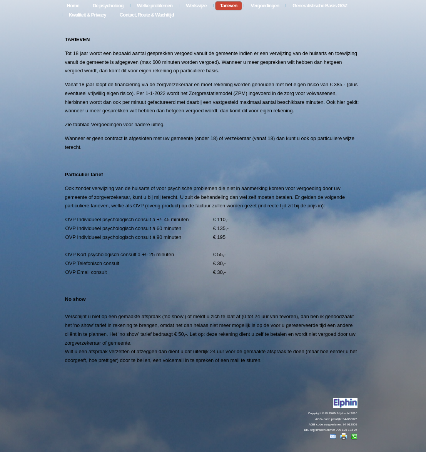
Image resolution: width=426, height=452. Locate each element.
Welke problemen (154, 5)
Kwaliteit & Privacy (87, 15)
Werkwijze (196, 5)
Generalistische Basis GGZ (319, 5)
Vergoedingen (265, 5)
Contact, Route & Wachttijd (147, 15)
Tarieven (228, 5)
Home (73, 5)
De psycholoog (108, 5)
